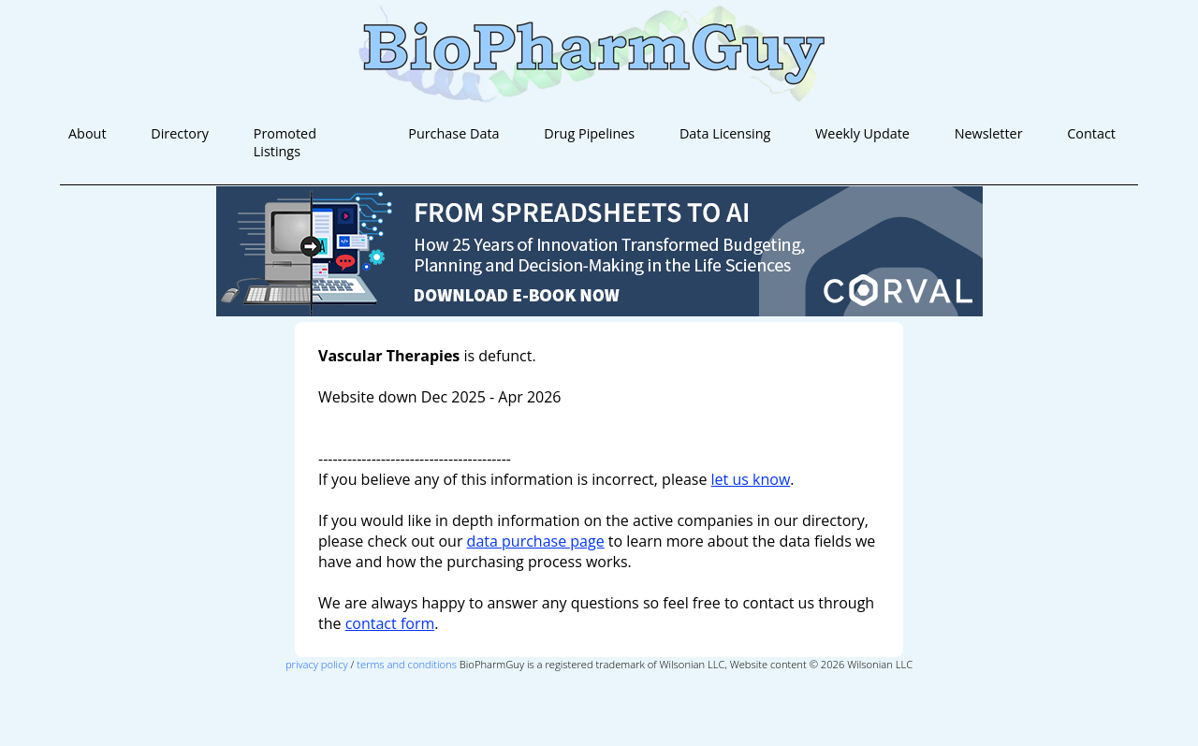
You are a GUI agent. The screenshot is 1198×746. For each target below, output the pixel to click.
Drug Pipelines (589, 133)
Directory (180, 133)
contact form (390, 623)
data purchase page (536, 541)
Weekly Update (862, 133)
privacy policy (316, 664)
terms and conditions (407, 664)
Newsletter (989, 133)
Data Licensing (724, 133)
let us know (751, 479)
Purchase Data (453, 133)
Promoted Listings (285, 142)
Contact (1091, 133)
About (87, 133)
